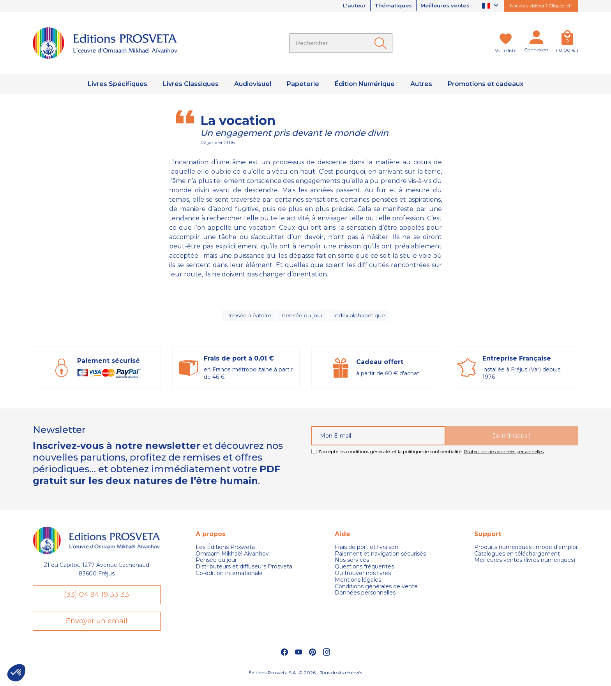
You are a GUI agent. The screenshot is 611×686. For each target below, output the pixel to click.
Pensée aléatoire (249, 316)
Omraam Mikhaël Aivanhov (232, 555)
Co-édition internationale (229, 575)
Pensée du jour (302, 316)
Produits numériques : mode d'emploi (525, 549)
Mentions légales (358, 582)
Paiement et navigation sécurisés (380, 555)
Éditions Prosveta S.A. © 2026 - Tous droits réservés (305, 676)
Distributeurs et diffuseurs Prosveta (244, 568)
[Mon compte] (536, 38)
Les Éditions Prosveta (225, 549)
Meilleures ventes (444, 5)
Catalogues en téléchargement (517, 555)
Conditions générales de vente (376, 588)
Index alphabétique (359, 316)
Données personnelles (365, 594)
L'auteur (349, 5)
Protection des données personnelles (504, 453)
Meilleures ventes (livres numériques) (524, 562)
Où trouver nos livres (363, 575)
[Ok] (381, 43)
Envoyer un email (96, 624)
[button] (16, 672)
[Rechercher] (341, 43)
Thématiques (390, 5)
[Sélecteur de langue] (491, 6)
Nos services (352, 562)
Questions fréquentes (364, 568)
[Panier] (567, 39)
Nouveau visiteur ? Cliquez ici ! (541, 6)
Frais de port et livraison (366, 549)
